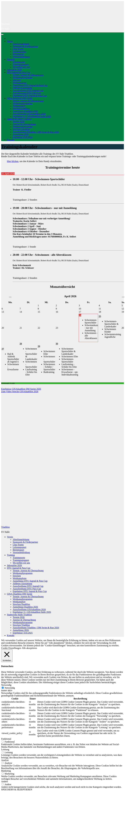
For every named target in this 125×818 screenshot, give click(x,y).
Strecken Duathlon (21, 108)
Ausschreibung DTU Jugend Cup (28, 90)
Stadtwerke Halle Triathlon (19, 119)
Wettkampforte (20, 82)
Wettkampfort (19, 106)
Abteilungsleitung (21, 43)
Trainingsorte (19, 62)
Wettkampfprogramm (22, 77)
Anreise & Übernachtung (24, 124)
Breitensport (18, 54)
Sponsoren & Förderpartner (25, 46)
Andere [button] (4, 781)
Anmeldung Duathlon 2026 (25, 111)
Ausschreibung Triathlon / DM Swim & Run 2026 (36, 132)
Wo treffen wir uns (21, 67)
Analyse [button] (5, 760)
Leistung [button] (5, 749)
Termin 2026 (19, 121)
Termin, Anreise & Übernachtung (28, 75)
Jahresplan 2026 (14, 69)
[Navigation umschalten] (2, 34)
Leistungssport (19, 51)
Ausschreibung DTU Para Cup (27, 93)
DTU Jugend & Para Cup (18, 72)
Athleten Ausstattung (22, 88)
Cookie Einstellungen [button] (11, 648)
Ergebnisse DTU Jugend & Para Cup (30, 95)
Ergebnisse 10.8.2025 (23, 137)
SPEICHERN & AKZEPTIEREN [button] (16, 789)
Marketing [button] (6, 771)
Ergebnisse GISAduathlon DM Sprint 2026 (21, 389)
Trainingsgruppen (21, 64)
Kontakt (10, 139)
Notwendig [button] (6, 685)
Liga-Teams (18, 49)
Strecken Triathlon (21, 129)
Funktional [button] (6, 739)
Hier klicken (12, 161)
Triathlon (5, 24)
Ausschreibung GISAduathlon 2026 (29, 114)
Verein (10, 41)
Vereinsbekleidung (21, 56)
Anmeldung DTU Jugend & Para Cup (30, 85)
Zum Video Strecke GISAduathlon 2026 (19, 391)
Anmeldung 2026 (21, 134)
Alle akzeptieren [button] (29, 648)
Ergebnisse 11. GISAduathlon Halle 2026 (32, 116)
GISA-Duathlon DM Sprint (19, 98)
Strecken (17, 80)
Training (11, 59)
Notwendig (10, 688)
